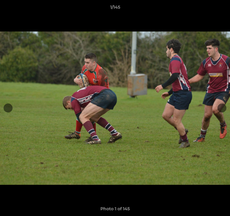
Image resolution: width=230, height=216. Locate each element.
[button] (222, 8)
